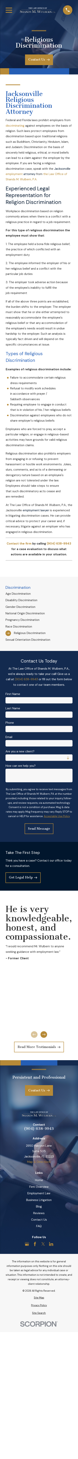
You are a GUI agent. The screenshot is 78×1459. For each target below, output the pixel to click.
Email (8, 737)
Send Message (39, 828)
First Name (12, 694)
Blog (39, 1206)
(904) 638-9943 (26, 679)
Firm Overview (39, 1187)
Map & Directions (39, 1162)
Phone (9, 722)
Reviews (39, 1213)
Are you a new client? (19, 751)
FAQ (39, 1226)
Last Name (12, 708)
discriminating (15, 126)
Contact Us (39, 1220)
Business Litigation (39, 1200)
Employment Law (38, 1193)
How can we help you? (20, 766)
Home (39, 1180)
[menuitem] (38, 594)
